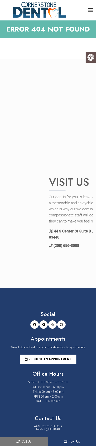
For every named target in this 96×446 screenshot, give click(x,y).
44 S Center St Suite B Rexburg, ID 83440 (48, 428)
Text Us (72, 441)
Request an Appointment (48, 359)
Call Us (23, 441)
